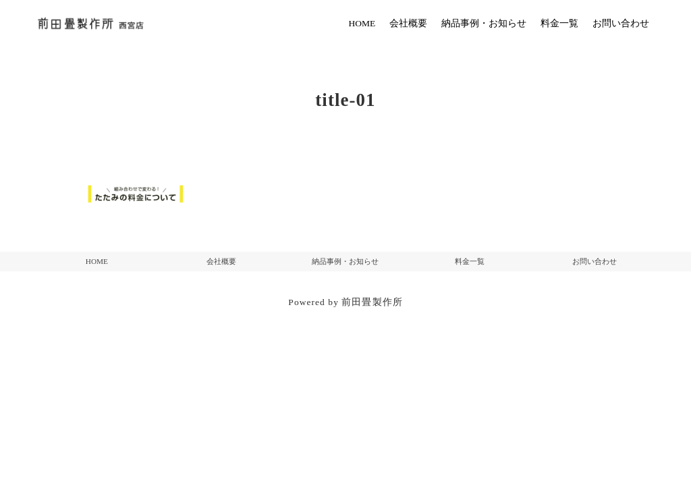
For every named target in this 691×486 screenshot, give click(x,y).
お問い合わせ (594, 261)
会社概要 (221, 261)
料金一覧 (470, 261)
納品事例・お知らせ (345, 261)
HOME (97, 261)
